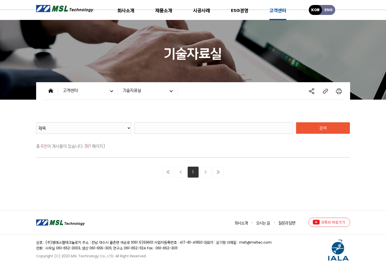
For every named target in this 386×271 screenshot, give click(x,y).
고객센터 (89, 91)
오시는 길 (263, 222)
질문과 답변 (286, 222)
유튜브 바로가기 (333, 222)
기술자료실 (149, 91)
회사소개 (241, 222)
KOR (315, 9)
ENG (328, 9)
